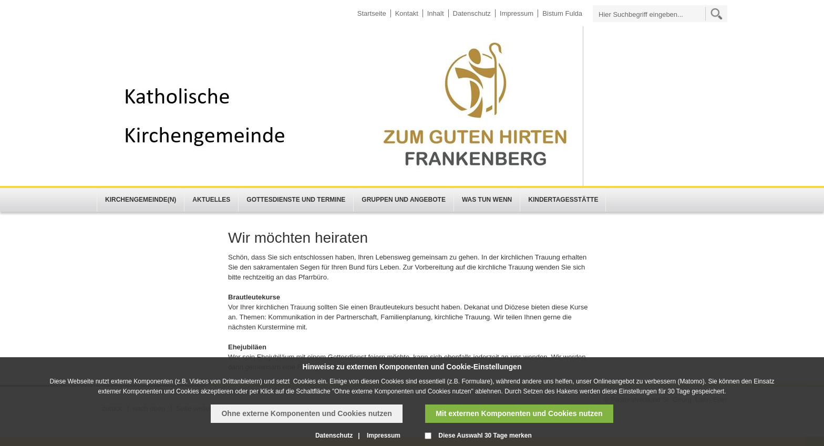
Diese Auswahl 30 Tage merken (484, 435)
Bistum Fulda (562, 13)
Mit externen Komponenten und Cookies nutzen (519, 413)
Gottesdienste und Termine (295, 199)
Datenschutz (472, 13)
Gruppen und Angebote (404, 199)
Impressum (516, 13)
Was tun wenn (487, 199)
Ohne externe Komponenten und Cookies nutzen (306, 413)
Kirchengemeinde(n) (140, 199)
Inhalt (435, 13)
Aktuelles (211, 199)
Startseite (371, 13)
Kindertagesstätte (563, 199)
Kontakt (406, 13)
